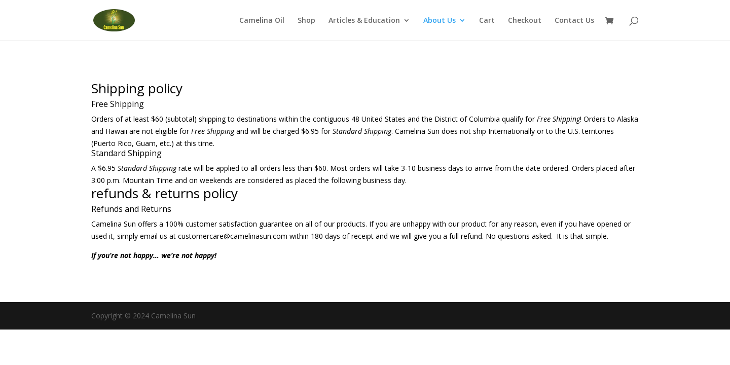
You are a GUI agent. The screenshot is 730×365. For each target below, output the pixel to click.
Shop (306, 21)
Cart (487, 21)
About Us (439, 21)
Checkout (524, 21)
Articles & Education (364, 21)
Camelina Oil (261, 21)
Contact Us (574, 21)
